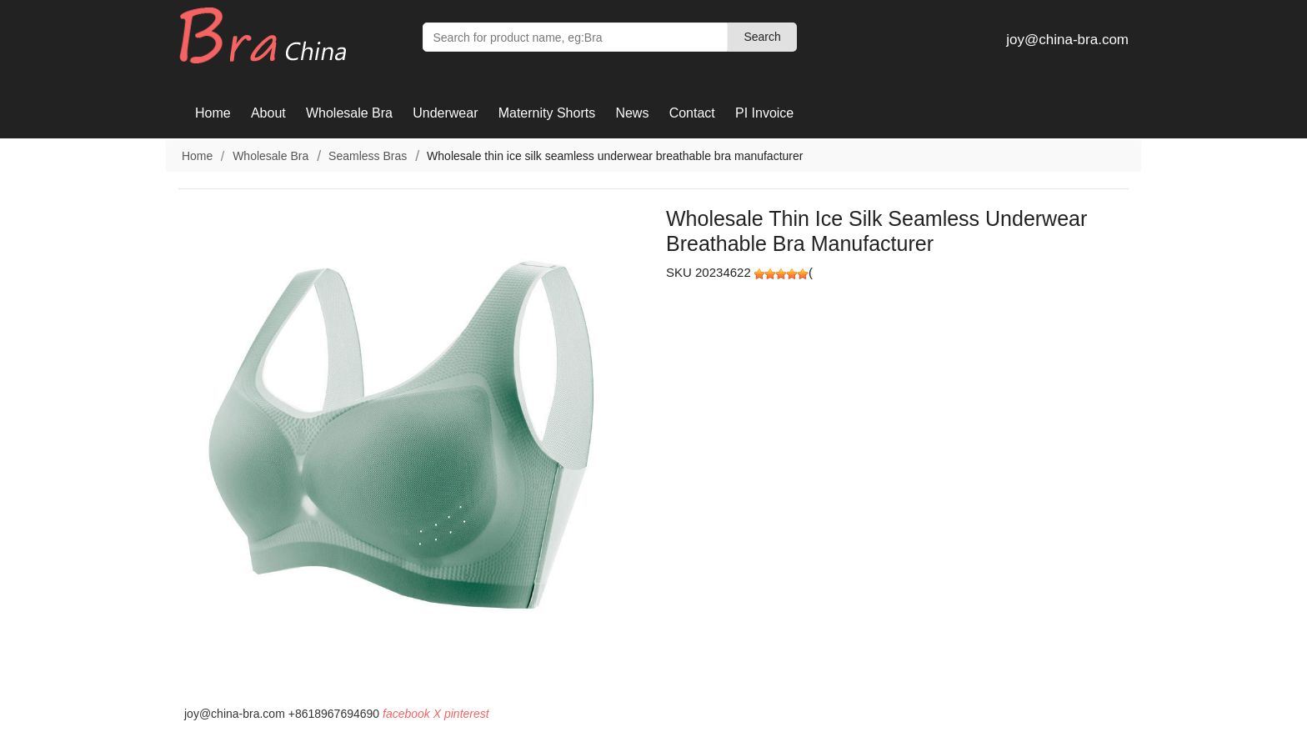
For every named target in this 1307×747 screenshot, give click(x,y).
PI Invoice (764, 113)
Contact (692, 113)
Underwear (445, 113)
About (268, 113)
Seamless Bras (367, 156)
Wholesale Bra (349, 113)
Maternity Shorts (546, 113)
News (631, 113)
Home (213, 113)
